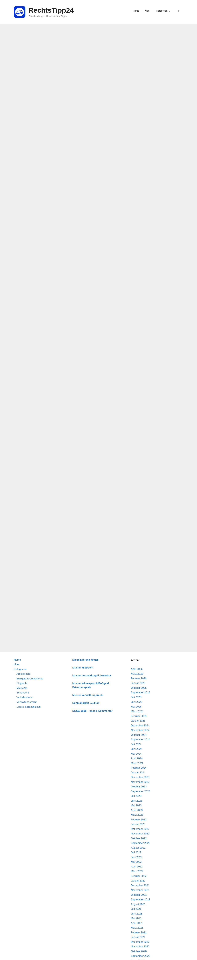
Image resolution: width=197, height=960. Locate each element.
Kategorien (165, 10)
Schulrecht (22, 485)
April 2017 (137, 941)
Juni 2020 (136, 762)
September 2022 (140, 635)
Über (147, 10)
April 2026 (137, 461)
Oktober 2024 (139, 527)
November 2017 (140, 908)
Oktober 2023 (139, 579)
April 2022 (137, 659)
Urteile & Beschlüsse (28, 499)
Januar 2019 (138, 842)
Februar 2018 (139, 894)
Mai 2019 (136, 823)
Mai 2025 (136, 499)
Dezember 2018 (140, 847)
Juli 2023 (136, 588)
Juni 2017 (136, 932)
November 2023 (140, 574)
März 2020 (137, 776)
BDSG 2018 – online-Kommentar (92, 503)
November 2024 (140, 522)
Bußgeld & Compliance (29, 471)
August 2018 (138, 866)
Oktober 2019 (139, 800)
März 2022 (137, 663)
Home (136, 10)
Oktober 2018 (139, 856)
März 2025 (137, 503)
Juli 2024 (136, 536)
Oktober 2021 (139, 687)
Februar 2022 (139, 668)
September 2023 (140, 583)
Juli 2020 (136, 757)
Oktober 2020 (139, 743)
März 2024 (137, 555)
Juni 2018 (136, 875)
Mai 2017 (136, 936)
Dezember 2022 (140, 621)
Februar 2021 (139, 725)
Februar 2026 (139, 471)
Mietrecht (21, 480)
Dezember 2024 (140, 518)
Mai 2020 (136, 767)
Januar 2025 (138, 513)
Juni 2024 (136, 541)
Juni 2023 (136, 593)
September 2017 (140, 917)
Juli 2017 (136, 927)
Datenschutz (176, 955)
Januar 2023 (138, 616)
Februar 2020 (139, 781)
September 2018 (140, 861)
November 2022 (140, 626)
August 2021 (138, 696)
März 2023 (137, 607)
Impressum (162, 955)
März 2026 (137, 466)
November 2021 (140, 682)
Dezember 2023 (140, 569)
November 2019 (140, 795)
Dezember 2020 (140, 734)
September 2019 (140, 804)
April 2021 (137, 715)
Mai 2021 (136, 710)
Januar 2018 (138, 899)
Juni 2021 (136, 706)
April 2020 (137, 772)
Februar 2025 (139, 508)
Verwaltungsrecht (26, 494)
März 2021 (137, 720)
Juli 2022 (136, 644)
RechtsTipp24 (51, 10)
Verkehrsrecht (24, 489)
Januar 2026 (138, 475)
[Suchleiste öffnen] (178, 10)
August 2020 (138, 753)
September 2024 (140, 532)
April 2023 (137, 602)
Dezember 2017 (140, 903)
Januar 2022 (138, 673)
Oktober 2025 (139, 480)
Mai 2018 (136, 880)
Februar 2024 (139, 560)
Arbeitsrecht (23, 466)
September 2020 (140, 748)
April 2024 (137, 550)
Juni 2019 (136, 819)
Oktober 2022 (139, 630)
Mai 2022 (136, 654)
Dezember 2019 (140, 790)
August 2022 (138, 640)
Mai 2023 (136, 597)
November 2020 (140, 739)
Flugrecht (21, 475)
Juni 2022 (136, 649)
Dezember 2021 (140, 678)
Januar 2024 (138, 565)
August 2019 (138, 809)
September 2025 (140, 485)
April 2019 (137, 828)
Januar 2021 (138, 729)
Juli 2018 (136, 870)
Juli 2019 (136, 814)
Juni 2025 (136, 494)
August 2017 (138, 922)
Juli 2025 (136, 489)
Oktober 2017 (139, 913)
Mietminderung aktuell (85, 452)
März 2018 (137, 889)
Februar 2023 (139, 612)
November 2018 (140, 851)
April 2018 (137, 884)
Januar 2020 (138, 786)
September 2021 (140, 692)
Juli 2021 (136, 701)
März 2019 (137, 833)
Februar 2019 (139, 837)
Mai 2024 (136, 546)
